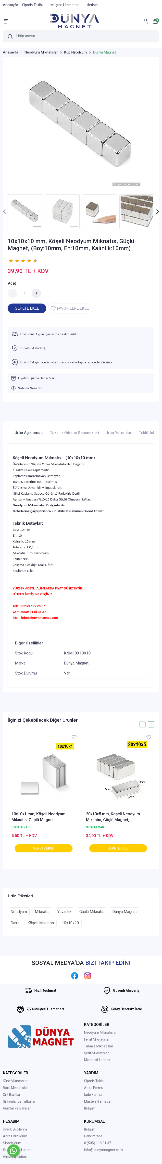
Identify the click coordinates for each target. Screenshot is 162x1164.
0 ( (86, 1143)
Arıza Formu (93, 1088)
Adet (12, 283)
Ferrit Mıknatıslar (97, 1039)
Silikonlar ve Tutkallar (19, 1101)
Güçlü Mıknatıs (91, 911)
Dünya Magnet (124, 911)
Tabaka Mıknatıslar (98, 1046)
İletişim (89, 1108)
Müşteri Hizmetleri (98, 1101)
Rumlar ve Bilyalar (17, 1108)
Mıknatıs (42, 911)
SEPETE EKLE (27, 308)
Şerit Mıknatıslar (96, 1053)
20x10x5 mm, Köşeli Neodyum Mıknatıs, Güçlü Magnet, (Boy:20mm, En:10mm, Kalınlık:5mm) (113, 817)
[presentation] (4, 211)
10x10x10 (70, 923)
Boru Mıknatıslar (15, 1088)
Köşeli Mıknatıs (40, 923)
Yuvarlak (64, 911)
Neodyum (19, 911)
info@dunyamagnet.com (103, 1150)
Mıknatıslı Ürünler (97, 1060)
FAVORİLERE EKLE (70, 308)
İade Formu (93, 1095)
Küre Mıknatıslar (15, 1081)
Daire (15, 923)
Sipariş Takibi (94, 1081)
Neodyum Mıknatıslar (100, 1032)
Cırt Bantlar (11, 1095)
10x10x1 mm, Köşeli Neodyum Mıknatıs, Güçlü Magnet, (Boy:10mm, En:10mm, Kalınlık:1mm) (38, 817)
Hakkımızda (93, 1136)
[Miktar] (24, 293)
